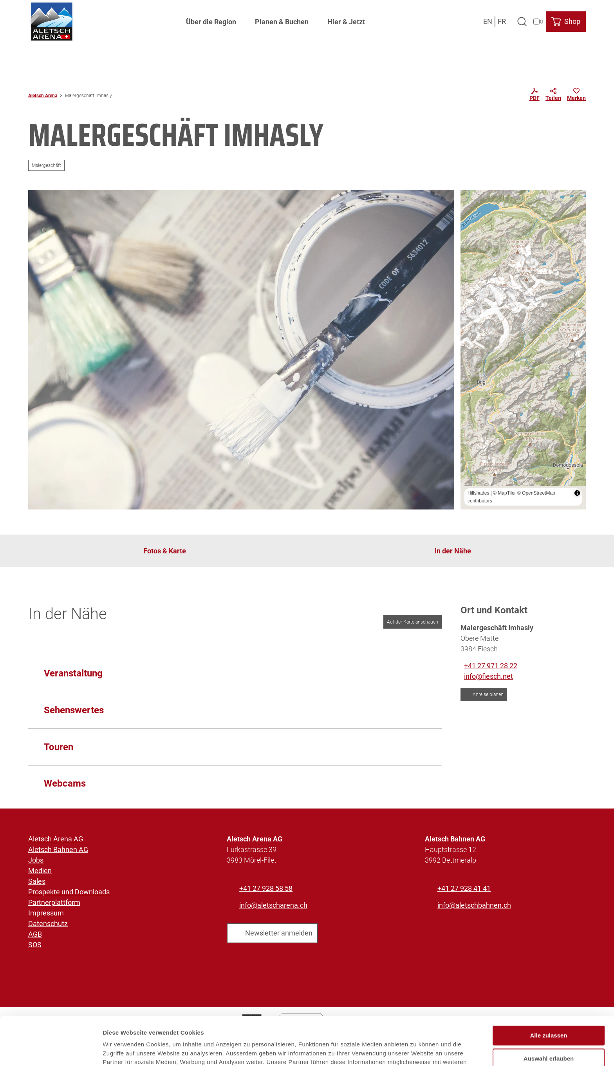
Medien (40, 871)
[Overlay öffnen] (522, 21)
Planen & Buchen (282, 22)
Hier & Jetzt (346, 22)
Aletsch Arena (42, 95)
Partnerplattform (54, 902)
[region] (523, 349)
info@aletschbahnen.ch (474, 905)
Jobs (35, 860)
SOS (35, 945)
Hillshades (478, 493)
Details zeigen (416, 1050)
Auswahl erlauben (549, 1013)
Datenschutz (48, 923)
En (487, 21)
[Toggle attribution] (577, 493)
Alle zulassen (548, 990)
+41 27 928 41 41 (464, 888)
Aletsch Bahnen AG (58, 849)
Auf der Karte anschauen (412, 622)
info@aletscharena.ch (273, 905)
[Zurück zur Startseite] (51, 21)
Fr (502, 21)
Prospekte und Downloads (69, 892)
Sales (36, 881)
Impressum (46, 913)
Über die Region (211, 22)
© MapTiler (504, 493)
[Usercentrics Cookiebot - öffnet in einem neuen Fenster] (50, 1051)
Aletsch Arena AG (55, 839)
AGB (35, 934)
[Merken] (576, 95)
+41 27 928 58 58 (266, 888)
